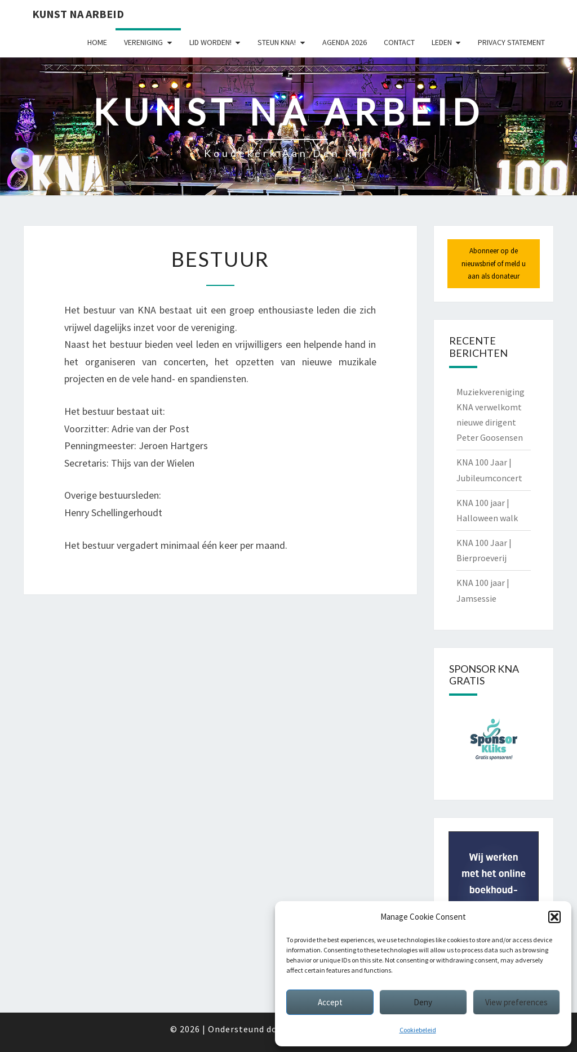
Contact (399, 42)
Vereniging (143, 42)
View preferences (516, 1002)
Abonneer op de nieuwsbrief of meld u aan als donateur (493, 263)
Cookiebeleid (418, 1030)
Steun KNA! (277, 42)
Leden (442, 42)
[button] (554, 917)
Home (97, 42)
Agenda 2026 (344, 42)
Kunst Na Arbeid (78, 14)
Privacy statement (511, 42)
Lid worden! (210, 42)
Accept (330, 1002)
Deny (423, 1002)
